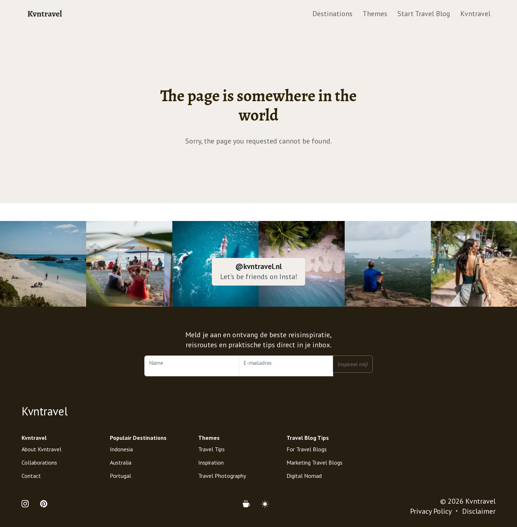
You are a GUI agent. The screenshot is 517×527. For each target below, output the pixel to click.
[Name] (191, 366)
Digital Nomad (304, 475)
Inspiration (211, 462)
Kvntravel (44, 13)
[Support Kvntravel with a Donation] (249, 504)
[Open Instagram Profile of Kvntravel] (28, 504)
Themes (375, 13)
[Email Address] (286, 366)
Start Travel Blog (423, 13)
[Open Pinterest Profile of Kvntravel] (43, 504)
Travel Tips (211, 449)
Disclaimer (478, 511)
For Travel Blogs (307, 449)
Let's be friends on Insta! (258, 276)
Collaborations (39, 462)
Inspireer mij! (352, 364)
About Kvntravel (41, 449)
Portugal (120, 475)
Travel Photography (222, 475)
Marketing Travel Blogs (315, 462)
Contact (31, 475)
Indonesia (121, 449)
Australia (120, 462)
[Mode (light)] (265, 504)
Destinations (332, 13)
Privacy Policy (430, 511)
